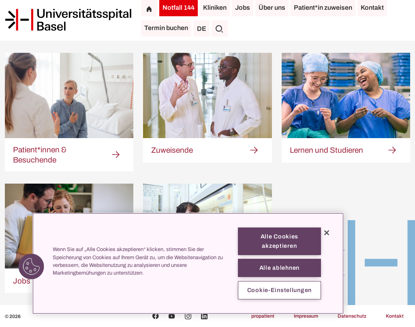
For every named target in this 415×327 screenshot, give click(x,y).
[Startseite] (68, 20)
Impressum (306, 316)
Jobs (242, 7)
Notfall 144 (179, 7)
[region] (188, 263)
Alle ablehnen (279, 267)
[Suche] (220, 28)
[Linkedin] (204, 316)
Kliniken (215, 7)
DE (201, 28)
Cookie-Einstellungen (279, 290)
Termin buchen (166, 27)
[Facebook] (155, 316)
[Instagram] (188, 316)
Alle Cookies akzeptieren (280, 241)
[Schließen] (327, 233)
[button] (31, 266)
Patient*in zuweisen (323, 7)
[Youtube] (172, 316)
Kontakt (372, 7)
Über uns (272, 7)
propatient (262, 316)
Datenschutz (352, 316)
